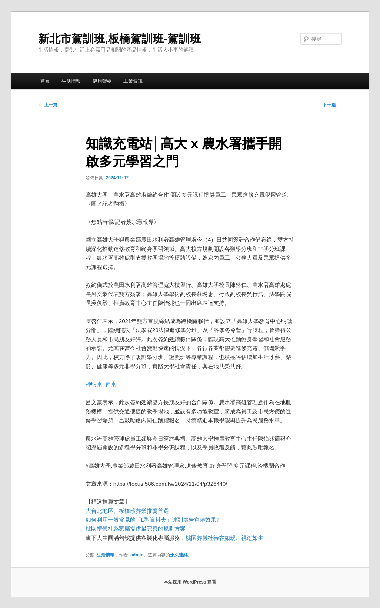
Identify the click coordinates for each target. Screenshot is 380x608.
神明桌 (94, 384)
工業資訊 (133, 81)
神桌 (110, 384)
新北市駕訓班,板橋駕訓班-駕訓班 (119, 39)
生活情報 (71, 81)
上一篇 (47, 104)
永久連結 (179, 555)
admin (136, 555)
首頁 (45, 81)
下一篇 (332, 104)
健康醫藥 (102, 81)
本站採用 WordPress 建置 (190, 582)
